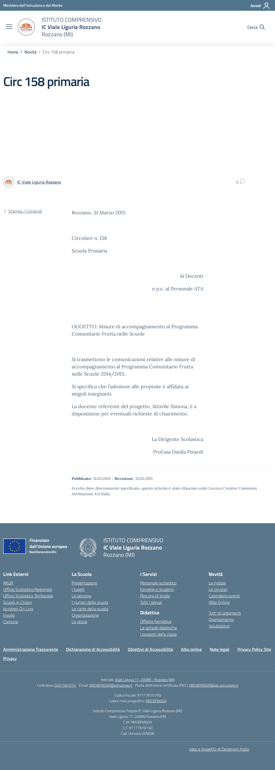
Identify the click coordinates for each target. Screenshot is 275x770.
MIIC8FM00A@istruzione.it (110, 685)
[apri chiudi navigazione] (9, 27)
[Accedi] (260, 5)
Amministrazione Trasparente (30, 649)
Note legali (219, 649)
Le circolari (218, 589)
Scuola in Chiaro (17, 602)
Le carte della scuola (90, 608)
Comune (10, 621)
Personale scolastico (158, 583)
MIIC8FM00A (156, 701)
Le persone (81, 596)
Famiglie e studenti (157, 589)
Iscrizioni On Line (18, 608)
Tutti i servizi (151, 602)
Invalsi (9, 615)
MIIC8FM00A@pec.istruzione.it (213, 685)
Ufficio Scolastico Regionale (27, 589)
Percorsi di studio (155, 596)
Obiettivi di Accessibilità (150, 649)
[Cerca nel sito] (256, 27)
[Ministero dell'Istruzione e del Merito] (32, 5)
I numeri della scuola (90, 602)
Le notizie (217, 583)
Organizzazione (85, 615)
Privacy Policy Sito (254, 649)
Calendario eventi (224, 596)
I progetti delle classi (158, 634)
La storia (79, 621)
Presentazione (84, 583)
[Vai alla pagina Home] (13, 52)
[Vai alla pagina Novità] (30, 52)
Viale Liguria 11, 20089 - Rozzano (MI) (145, 679)
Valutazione (219, 626)
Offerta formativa (155, 621)
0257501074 (65, 685)
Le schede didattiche (158, 628)
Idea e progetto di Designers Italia (219, 749)
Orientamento (221, 619)
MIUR (8, 583)
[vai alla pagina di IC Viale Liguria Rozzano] (39, 182)
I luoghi (78, 589)
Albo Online (219, 602)
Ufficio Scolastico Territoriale (28, 596)
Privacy (10, 658)
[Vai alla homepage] (26, 27)
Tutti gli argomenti (225, 613)
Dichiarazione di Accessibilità (93, 649)
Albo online (191, 649)
